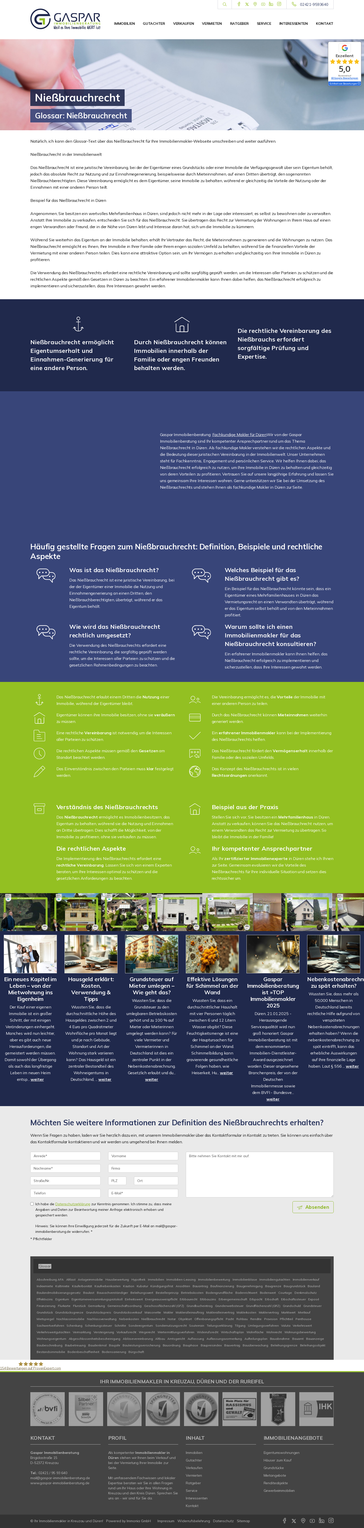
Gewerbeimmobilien (279, 1490)
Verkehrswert (302, 1325)
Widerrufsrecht (207, 1332)
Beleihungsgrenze (284, 1345)
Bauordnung (172, 1345)
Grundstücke (274, 1468)
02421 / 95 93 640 (52, 1473)
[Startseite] (65, 19)
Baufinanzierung (222, 1286)
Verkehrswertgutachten (53, 1332)
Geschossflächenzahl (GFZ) (164, 1306)
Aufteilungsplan (255, 1339)
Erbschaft (272, 1299)
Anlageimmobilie (90, 1279)
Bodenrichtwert (246, 1293)
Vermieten (212, 23)
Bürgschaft (136, 1352)
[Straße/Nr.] (65, 1180)
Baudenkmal (97, 1345)
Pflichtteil (286, 1319)
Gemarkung (96, 1306)
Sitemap (243, 1521)
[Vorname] (143, 1156)
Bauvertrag (232, 1345)
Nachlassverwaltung (102, 1319)
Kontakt (324, 23)
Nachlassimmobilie (70, 1319)
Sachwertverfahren (50, 1325)
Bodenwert (268, 1293)
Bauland (314, 1286)
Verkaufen (183, 23)
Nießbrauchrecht (153, 1319)
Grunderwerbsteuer (229, 1306)
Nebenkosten (129, 1319)
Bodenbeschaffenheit (83, 1352)
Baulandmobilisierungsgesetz (59, 1293)
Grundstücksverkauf (127, 1312)
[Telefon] (65, 1193)
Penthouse (303, 1319)
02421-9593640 (314, 4)
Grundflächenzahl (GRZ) (263, 1306)
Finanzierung (46, 1306)
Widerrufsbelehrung (193, 1521)
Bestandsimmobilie (51, 1352)
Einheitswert (134, 1299)
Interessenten (293, 23)
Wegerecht (147, 1332)
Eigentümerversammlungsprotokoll (97, 1299)
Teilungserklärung (220, 1325)
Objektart (185, 1319)
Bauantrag (200, 1286)
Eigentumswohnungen (282, 1452)
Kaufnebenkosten (108, 1286)
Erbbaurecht (188, 1299)
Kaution (128, 1286)
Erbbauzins (208, 1299)
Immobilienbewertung (214, 1279)
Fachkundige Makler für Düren (239, 434)
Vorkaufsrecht (126, 1332)
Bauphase (190, 1345)
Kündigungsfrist (161, 1286)
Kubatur (142, 1286)
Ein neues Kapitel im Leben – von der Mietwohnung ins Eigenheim (30, 989)
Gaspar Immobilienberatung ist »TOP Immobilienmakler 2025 (273, 992)
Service (264, 23)
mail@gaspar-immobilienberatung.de (60, 1478)
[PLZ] (117, 1180)
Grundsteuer (312, 1306)
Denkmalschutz (305, 1293)
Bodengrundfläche (219, 1293)
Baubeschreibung (49, 1345)
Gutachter (154, 23)
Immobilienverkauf (306, 1279)
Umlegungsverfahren (263, 1325)
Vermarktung (82, 1332)
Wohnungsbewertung (300, 1332)
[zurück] (36, 1409)
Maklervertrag (269, 1312)
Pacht (230, 1319)
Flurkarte (64, 1306)
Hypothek (138, 1279)
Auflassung (196, 1339)
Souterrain (196, 1325)
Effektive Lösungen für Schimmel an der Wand (212, 986)
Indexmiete (45, 1286)
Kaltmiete (62, 1286)
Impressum (165, 1521)
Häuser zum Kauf (277, 1460)
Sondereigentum (140, 1325)
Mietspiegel (45, 1319)
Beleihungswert (141, 1293)
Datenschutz (223, 1521)
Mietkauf (304, 1312)
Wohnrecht (274, 1332)
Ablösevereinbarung (138, 1339)
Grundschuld (292, 1306)
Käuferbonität (82, 1286)
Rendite (256, 1319)
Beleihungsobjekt (313, 1345)
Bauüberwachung (255, 1345)
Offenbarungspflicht (208, 1319)
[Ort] (156, 1180)
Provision (271, 1319)
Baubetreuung (75, 1345)
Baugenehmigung (250, 1286)
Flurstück (79, 1306)
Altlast (71, 1279)
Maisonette (153, 1312)
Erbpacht (255, 1299)
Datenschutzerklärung (72, 1204)
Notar (172, 1319)
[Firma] (143, 1168)
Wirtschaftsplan (232, 1332)
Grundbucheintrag (200, 1306)
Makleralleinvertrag (220, 1312)
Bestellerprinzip (167, 1293)
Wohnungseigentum (51, 1339)
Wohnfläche (255, 1332)
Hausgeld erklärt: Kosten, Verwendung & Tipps (91, 989)
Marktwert (288, 1312)
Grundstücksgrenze (69, 1312)
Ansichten (183, 1286)
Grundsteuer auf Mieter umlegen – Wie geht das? (151, 986)
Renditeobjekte (276, 1483)
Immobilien (124, 23)
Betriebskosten (192, 1293)
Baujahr (114, 1345)
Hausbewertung (117, 1279)
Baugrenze (273, 1286)
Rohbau (242, 1319)
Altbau (160, 1339)
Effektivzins (45, 1299)
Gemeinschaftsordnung (124, 1306)
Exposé (313, 1299)
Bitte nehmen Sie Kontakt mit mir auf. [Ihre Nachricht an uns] (260, 1174)
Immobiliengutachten (274, 1279)
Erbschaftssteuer (293, 1299)
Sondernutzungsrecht (171, 1325)
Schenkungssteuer (98, 1325)
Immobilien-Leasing (180, 1279)
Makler (168, 1312)
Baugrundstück (294, 1286)
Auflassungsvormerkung (224, 1339)
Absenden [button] (317, 1207)
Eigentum (62, 1299)
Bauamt (298, 1339)
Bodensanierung (114, 1352)
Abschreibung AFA (50, 1279)
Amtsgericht (176, 1339)
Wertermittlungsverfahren (176, 1332)
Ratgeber (239, 23)
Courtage (285, 1293)
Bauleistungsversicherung (141, 1345)
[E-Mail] (143, 1193)
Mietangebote (275, 1475)
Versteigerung (104, 1332)
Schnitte (120, 1325)
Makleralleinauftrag (190, 1312)
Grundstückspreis (98, 1312)
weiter (37, 1079)
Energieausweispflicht (161, 1299)
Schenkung (74, 1325)
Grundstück (45, 1312)
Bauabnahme (280, 1339)
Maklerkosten (246, 1312)
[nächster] (328, 1409)
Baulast (88, 1293)
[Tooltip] (358, 83)
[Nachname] (65, 1168)
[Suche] (225, 4)
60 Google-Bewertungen (344, 78)
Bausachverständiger (112, 1293)
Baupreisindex (211, 1345)
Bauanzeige (315, 1339)
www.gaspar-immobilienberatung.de (59, 1483)
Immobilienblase (245, 1279)
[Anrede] (65, 1156)
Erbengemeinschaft (233, 1299)
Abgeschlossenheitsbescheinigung (95, 1339)
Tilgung (240, 1325)
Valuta (285, 1325)
